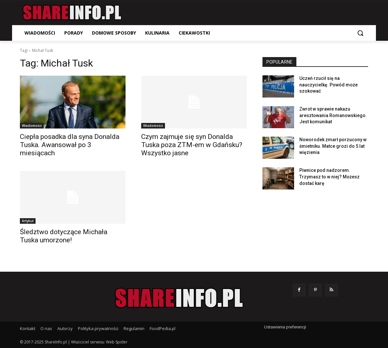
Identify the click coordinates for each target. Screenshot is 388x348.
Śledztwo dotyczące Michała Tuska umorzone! (63, 236)
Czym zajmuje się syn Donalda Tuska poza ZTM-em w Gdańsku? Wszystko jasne (191, 145)
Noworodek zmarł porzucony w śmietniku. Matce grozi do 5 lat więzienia (332, 146)
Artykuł (28, 221)
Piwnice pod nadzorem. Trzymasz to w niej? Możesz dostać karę (329, 177)
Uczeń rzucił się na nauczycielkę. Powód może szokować (328, 85)
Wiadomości (32, 125)
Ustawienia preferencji (285, 327)
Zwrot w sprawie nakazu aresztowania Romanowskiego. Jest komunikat (333, 115)
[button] (360, 33)
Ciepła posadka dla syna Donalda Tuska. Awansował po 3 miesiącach (69, 145)
